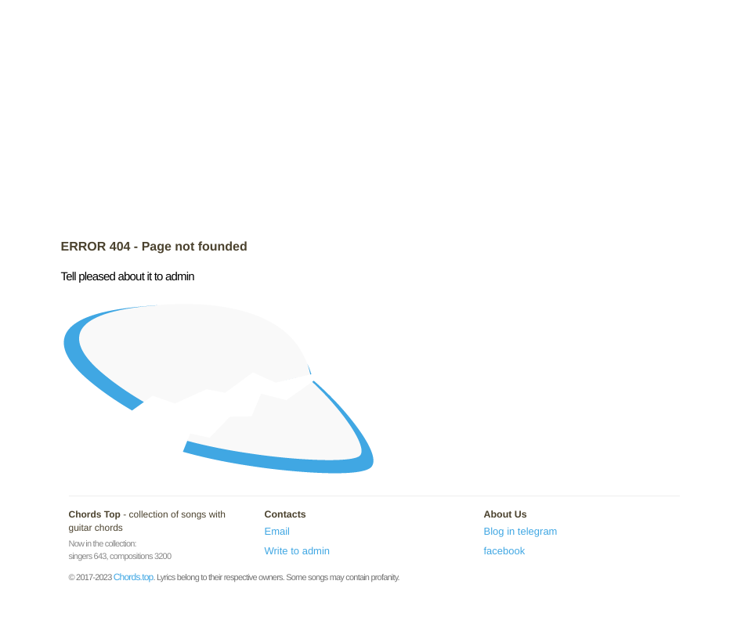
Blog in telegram (521, 531)
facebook (505, 551)
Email (278, 531)
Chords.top (134, 577)
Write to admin (298, 551)
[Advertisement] (374, 121)
